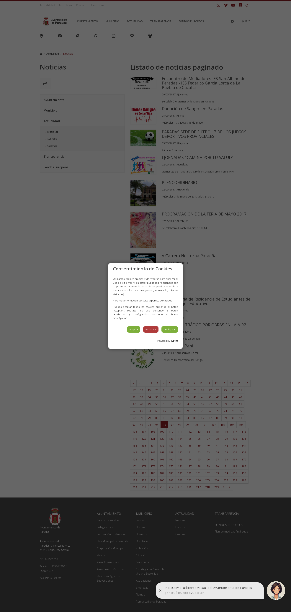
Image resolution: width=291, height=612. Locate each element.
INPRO (174, 340)
